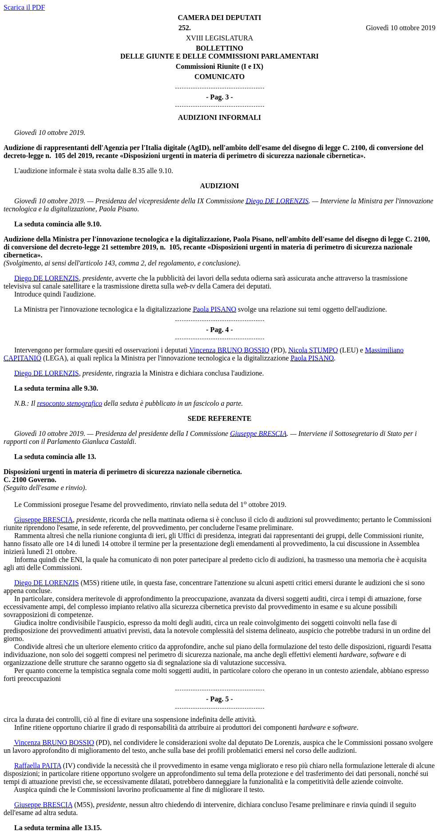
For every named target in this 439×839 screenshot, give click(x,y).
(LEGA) (55, 358)
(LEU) (349, 350)
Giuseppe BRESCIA (258, 433)
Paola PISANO (214, 309)
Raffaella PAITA (37, 765)
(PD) (278, 350)
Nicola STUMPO (313, 350)
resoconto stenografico (70, 403)
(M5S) (90, 582)
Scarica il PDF (24, 7)
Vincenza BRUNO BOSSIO (229, 350)
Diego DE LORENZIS (277, 201)
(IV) (69, 765)
